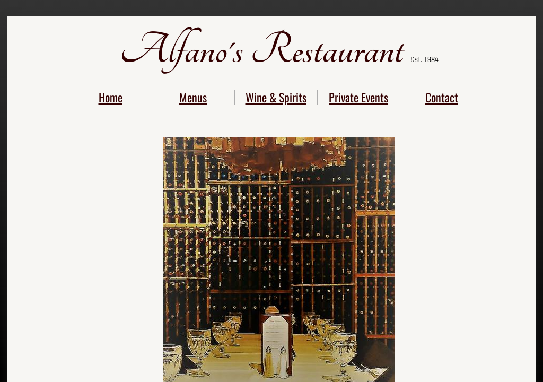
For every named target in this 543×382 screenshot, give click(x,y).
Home (110, 97)
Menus (193, 97)
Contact (441, 97)
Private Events (358, 97)
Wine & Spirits (276, 97)
